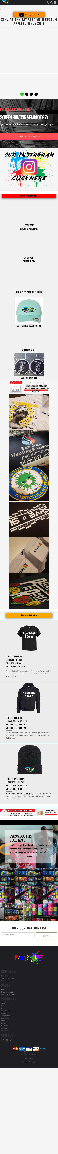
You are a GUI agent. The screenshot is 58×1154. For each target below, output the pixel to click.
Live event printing (7, 992)
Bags (2, 1008)
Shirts (3, 1021)
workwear (4, 1028)
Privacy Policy (5, 976)
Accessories (4, 1013)
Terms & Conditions (7, 978)
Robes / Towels (5, 1011)
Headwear (4, 1006)
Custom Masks (5, 1016)
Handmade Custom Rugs (8, 995)
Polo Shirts (4, 1026)
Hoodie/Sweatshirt (7, 1018)
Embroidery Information (8, 981)
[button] (51, 2)
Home (3, 990)
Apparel (3, 1003)
